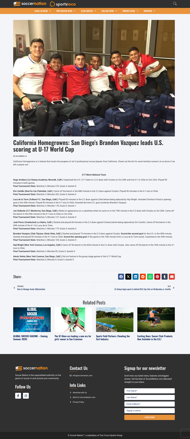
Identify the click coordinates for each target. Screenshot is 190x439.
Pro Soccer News (66, 11)
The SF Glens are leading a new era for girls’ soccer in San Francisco (73, 337)
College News (109, 11)
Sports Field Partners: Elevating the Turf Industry (113, 337)
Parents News (130, 11)
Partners (150, 11)
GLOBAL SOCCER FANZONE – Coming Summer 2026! (30, 337)
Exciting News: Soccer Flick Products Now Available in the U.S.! (154, 337)
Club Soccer (88, 11)
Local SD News (43, 11)
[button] (121, 277)
